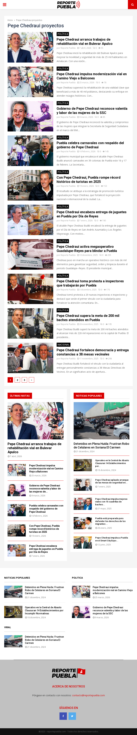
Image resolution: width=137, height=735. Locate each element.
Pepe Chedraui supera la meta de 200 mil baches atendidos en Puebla (88, 318)
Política (62, 34)
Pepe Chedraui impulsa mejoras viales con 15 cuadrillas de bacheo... (111, 502)
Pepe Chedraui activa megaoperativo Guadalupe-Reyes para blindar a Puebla (87, 249)
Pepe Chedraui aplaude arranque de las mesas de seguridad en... (112, 481)
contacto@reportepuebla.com (88, 695)
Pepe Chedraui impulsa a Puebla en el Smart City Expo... (111, 539)
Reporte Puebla (68, 48)
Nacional (63, 344)
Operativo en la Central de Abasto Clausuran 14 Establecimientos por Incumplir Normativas (44, 610)
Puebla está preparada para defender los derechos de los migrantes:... (110, 521)
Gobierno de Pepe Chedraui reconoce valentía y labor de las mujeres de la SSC (92, 111)
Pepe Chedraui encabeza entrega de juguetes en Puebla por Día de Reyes (92, 214)
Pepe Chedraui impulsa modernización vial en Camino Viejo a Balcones (92, 76)
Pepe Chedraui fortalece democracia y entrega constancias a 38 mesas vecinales (93, 352)
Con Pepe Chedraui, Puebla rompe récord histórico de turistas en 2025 (88, 179)
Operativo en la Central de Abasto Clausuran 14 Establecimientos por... (112, 463)
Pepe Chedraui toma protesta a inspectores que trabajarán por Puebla (90, 283)
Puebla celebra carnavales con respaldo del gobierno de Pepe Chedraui (90, 145)
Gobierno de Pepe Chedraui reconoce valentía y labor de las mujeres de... (45, 488)
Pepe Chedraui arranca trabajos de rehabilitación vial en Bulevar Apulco (85, 41)
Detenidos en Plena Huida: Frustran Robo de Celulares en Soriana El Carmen (101, 445)
